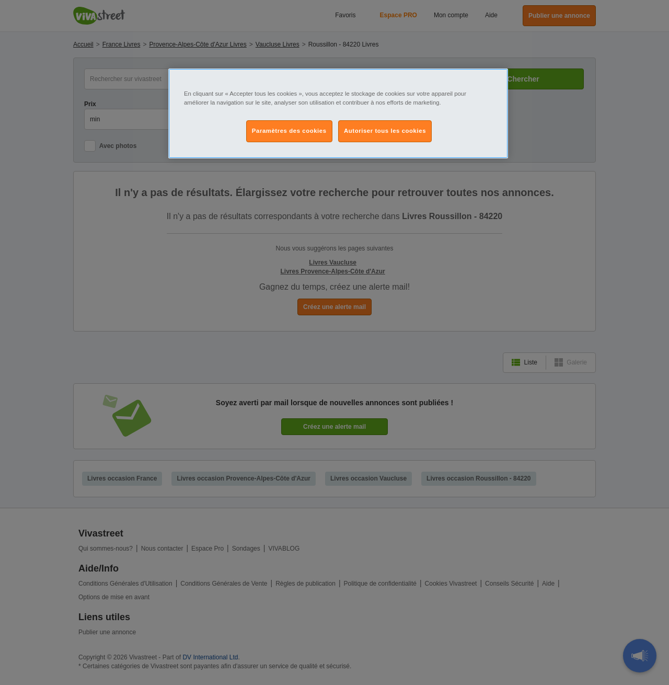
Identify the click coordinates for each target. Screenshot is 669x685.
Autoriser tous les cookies (385, 131)
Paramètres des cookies (289, 131)
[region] (338, 113)
